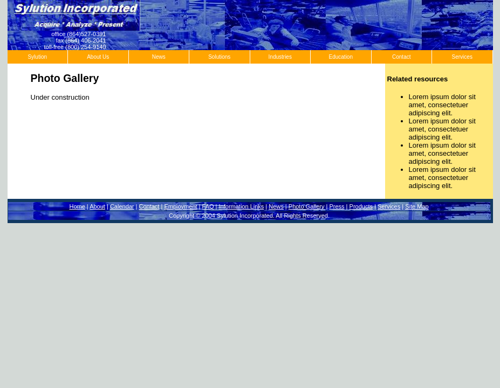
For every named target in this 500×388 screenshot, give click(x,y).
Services (462, 57)
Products (361, 206)
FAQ (208, 206)
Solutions (219, 57)
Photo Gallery (307, 206)
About (97, 206)
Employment (180, 206)
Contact (401, 57)
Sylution (37, 57)
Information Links (241, 206)
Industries (280, 57)
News (159, 57)
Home (77, 206)
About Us (98, 57)
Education (341, 57)
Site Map (416, 206)
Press (336, 206)
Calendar (122, 206)
